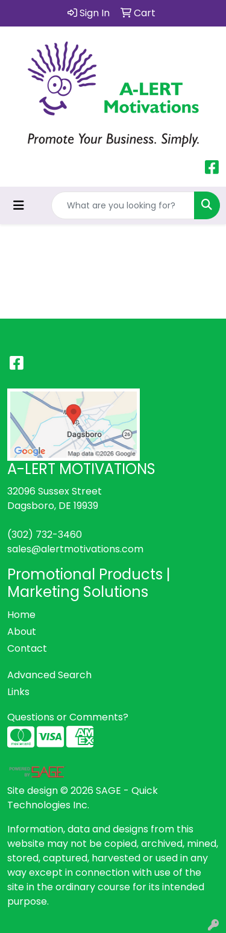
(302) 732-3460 (44, 534)
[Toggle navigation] (18, 205)
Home (21, 615)
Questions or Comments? (67, 717)
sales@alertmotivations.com (75, 549)
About (21, 631)
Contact (27, 648)
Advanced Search (49, 675)
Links (18, 692)
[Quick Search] (123, 205)
